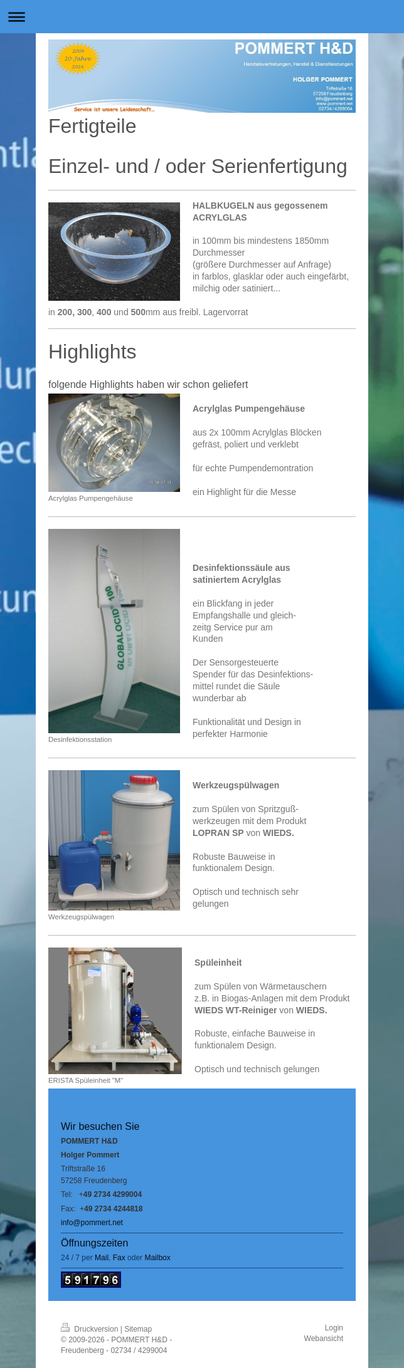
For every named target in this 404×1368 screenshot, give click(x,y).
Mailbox (157, 1257)
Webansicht (323, 1338)
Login (334, 1328)
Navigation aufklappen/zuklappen (202, 16)
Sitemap (138, 1329)
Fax (119, 1257)
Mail (102, 1257)
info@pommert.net (92, 1222)
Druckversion (90, 1329)
